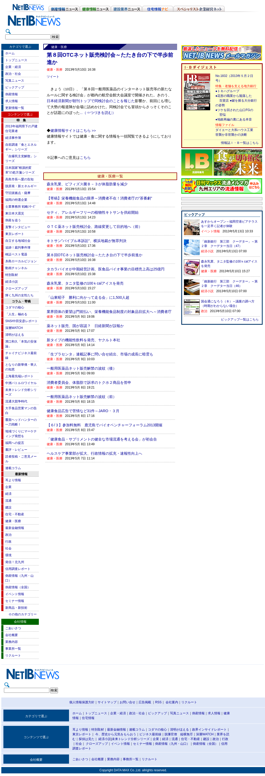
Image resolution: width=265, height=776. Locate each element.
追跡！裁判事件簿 (17, 247)
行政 (8, 541)
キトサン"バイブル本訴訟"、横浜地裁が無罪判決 (86, 241)
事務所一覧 (131, 759)
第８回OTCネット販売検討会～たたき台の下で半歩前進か (95, 255)
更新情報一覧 (14, 108)
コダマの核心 (14, 307)
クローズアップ (16, 288)
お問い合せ (127, 702)
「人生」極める (16, 314)
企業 (8, 487)
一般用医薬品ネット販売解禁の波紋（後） (81, 368)
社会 (8, 548)
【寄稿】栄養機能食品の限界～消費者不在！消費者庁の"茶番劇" (99, 198)
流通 (8, 500)
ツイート (53, 76)
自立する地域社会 (17, 241)
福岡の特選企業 (16, 200)
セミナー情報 (14, 601)
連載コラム (13, 468)
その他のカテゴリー (22, 614)
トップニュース (16, 60)
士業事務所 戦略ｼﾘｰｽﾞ (20, 206)
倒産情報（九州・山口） (172, 744)
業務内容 (11, 642)
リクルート (13, 655)
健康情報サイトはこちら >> (73, 131)
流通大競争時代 (16, 401)
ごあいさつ (13, 628)
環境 (8, 555)
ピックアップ (14, 87)
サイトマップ (107, 702)
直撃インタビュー (17, 227)
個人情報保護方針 (81, 702)
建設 (8, 507)
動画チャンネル (16, 268)
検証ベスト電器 (16, 254)
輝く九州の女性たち (19, 295)
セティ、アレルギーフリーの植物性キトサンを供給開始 (93, 212)
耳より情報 (13, 480)
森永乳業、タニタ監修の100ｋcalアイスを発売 (85, 283)
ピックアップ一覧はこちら (240, 319)
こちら (85, 158)
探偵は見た (86, 739)
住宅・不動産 (14, 514)
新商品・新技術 (16, 608)
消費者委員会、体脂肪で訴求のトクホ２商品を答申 (89, 382)
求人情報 (11, 101)
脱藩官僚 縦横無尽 (179, 734)
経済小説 (11, 282)
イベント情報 (14, 594)
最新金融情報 (14, 528)
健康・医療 (13, 521)
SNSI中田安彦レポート (21, 321)
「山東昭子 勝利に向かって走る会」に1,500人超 (88, 297)
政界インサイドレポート (209, 729)
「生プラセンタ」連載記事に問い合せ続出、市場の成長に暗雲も (100, 354)
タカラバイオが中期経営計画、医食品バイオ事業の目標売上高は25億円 (106, 269)
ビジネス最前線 (150, 734)
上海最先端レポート (19, 376)
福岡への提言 (14, 443)
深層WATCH (14, 328)
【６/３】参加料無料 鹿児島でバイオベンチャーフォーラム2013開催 (104, 425)
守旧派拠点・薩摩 (17, 193)
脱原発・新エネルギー (21, 186)
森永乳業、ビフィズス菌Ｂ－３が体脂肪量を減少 (87, 184)
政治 (8, 535)
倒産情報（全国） (17, 587)
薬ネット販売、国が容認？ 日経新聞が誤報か (85, 326)
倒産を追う (13, 220)
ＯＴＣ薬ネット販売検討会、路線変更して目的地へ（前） (94, 226)
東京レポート (14, 234)
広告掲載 (145, 702)
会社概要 (11, 635)
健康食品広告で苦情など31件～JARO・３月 (83, 411)
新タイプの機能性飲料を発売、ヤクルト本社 (83, 340)
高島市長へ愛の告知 (19, 179)
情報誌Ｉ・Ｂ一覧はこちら (240, 143)
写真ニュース (14, 80)
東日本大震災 (14, 213)
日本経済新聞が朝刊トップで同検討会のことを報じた (91, 101)
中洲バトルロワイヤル (21, 383)
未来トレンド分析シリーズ (131, 739)
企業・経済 (13, 67)
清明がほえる (14, 335)
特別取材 (11, 275)
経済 (8, 494)
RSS (158, 702)
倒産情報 (11, 94)
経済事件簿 (13, 138)
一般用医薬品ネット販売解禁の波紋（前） (81, 397)
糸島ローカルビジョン (21, 261)
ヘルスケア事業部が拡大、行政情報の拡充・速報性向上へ (94, 453)
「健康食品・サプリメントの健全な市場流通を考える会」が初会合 (102, 439)
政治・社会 (13, 74)
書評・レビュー (16, 450)
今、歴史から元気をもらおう (115, 734)
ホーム (10, 53)
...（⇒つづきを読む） (98, 113)
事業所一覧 (13, 649)
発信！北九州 (14, 562)
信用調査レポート (17, 569)
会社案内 (172, 702)
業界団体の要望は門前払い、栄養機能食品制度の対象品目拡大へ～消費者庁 (109, 312)
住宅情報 (88, 718)
